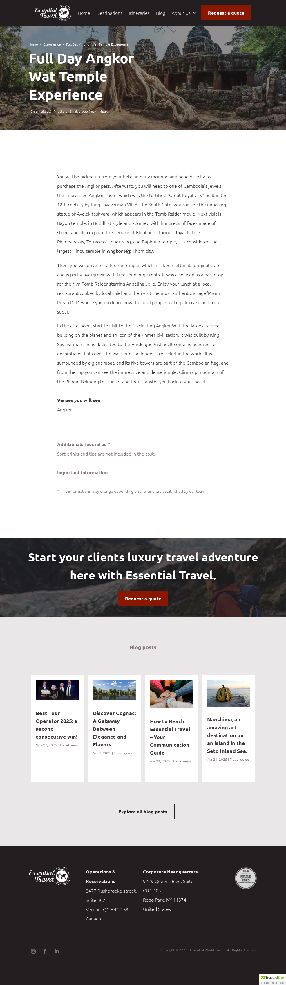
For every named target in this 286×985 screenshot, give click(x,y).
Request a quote (226, 13)
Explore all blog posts (142, 811)
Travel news (68, 745)
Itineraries (139, 13)
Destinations (109, 13)
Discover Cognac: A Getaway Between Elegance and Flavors (114, 729)
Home (84, 13)
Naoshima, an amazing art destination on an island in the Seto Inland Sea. (227, 735)
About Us (181, 13)
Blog (160, 13)
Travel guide (123, 753)
